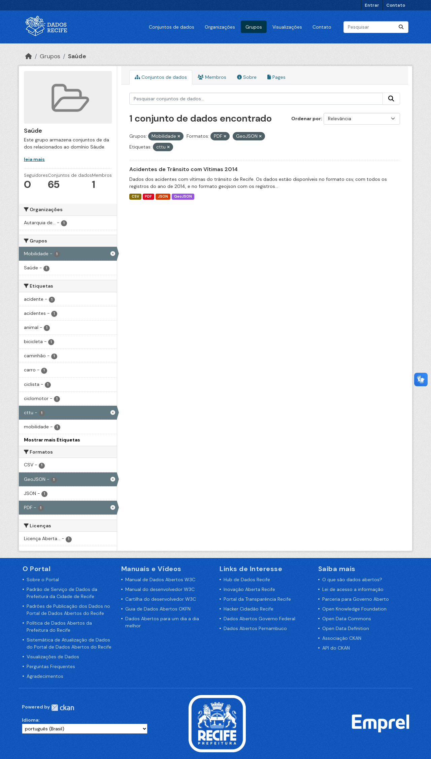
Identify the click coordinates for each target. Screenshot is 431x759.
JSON (163, 196)
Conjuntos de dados (171, 27)
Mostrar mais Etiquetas (52, 440)
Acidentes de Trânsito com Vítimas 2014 (183, 169)
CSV (135, 196)
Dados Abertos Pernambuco (255, 628)
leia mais (34, 159)
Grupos (253, 27)
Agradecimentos (45, 676)
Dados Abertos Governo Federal (259, 619)
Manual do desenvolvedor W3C (160, 589)
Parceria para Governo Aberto (355, 599)
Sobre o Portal (43, 579)
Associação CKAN (341, 638)
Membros (212, 77)
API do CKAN (336, 648)
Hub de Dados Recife (247, 579)
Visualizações (287, 27)
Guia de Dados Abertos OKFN (158, 609)
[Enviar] (401, 27)
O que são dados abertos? (352, 579)
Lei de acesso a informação (353, 589)
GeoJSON (183, 196)
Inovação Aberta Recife (249, 589)
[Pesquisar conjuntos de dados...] (375, 27)
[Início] (28, 56)
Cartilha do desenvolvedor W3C (160, 599)
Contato (395, 5)
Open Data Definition (345, 628)
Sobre (247, 77)
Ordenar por (306, 119)
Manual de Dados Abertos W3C (160, 579)
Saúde (77, 56)
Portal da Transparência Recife (257, 599)
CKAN (62, 707)
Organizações (220, 27)
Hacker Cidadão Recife (248, 609)
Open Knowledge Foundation (354, 609)
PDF (148, 196)
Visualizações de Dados (53, 657)
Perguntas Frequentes (51, 666)
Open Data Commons (346, 619)
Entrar (372, 5)
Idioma (30, 720)
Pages (276, 77)
